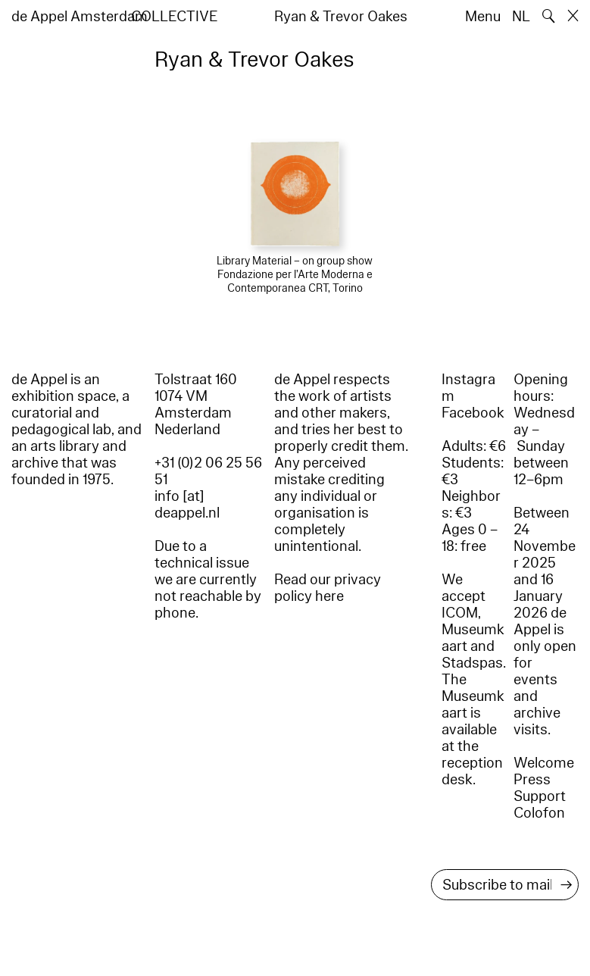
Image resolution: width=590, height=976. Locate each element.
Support (540, 796)
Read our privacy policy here (327, 588)
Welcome (544, 763)
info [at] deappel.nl (187, 504)
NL (521, 17)
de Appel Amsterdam (79, 17)
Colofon (539, 813)
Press (532, 780)
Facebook (473, 413)
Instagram (468, 388)
